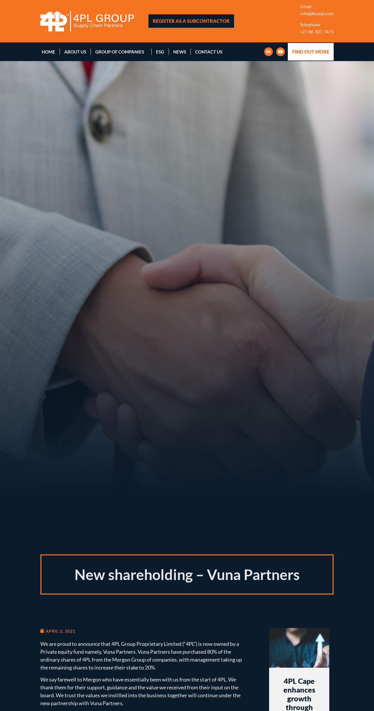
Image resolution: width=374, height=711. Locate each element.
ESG (160, 51)
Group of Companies (121, 52)
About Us (75, 51)
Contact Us (208, 51)
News (179, 51)
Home (48, 51)
